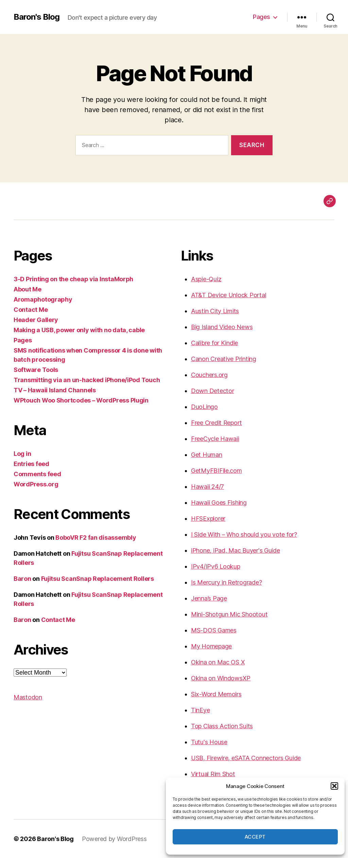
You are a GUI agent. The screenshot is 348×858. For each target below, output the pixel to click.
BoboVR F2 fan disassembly (95, 537)
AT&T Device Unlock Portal (228, 295)
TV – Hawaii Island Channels (55, 390)
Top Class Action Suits (222, 726)
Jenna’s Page (209, 598)
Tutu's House (209, 742)
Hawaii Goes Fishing (219, 502)
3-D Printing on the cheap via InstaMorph (73, 279)
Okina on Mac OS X (218, 662)
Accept (255, 837)
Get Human (206, 454)
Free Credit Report (216, 422)
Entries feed (31, 463)
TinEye (200, 710)
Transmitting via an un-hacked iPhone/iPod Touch (87, 379)
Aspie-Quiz (206, 279)
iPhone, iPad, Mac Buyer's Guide (235, 550)
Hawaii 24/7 (207, 486)
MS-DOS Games (214, 630)
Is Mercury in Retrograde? (226, 582)
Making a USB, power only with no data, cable (79, 330)
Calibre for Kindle (214, 342)
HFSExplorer (208, 518)
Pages (261, 16)
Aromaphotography (43, 299)
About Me (27, 289)
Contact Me (31, 309)
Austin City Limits (215, 311)
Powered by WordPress (114, 838)
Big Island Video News (222, 326)
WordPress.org (36, 484)
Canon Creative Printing (223, 358)
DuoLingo (204, 406)
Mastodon (28, 697)
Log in (22, 453)
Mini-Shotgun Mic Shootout (229, 614)
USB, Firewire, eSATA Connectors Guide (246, 758)
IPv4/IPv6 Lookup (215, 566)
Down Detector (212, 390)
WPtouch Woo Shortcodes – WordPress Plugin (81, 400)
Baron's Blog (36, 17)
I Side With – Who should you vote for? (244, 534)
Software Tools (36, 369)
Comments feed (37, 474)
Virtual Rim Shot (213, 773)
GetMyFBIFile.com (216, 470)
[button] (334, 786)
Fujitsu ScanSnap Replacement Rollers (97, 578)
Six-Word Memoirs (216, 694)
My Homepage (211, 646)
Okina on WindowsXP (220, 678)
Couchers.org (209, 374)
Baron (22, 578)
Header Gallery (36, 319)
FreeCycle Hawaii (215, 438)
